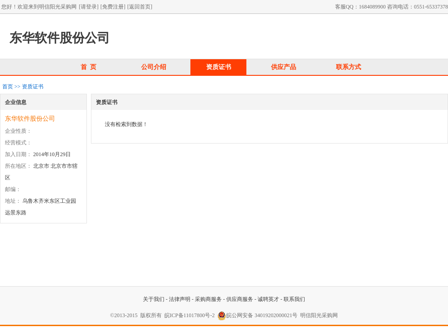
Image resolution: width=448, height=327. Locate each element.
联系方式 (348, 66)
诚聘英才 (268, 299)
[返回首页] (139, 7)
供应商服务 (239, 299)
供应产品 (283, 66)
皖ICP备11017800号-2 (189, 315)
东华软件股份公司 (30, 118)
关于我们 (153, 299)
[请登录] (89, 7)
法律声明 (179, 299)
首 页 (89, 66)
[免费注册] (112, 7)
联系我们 (294, 299)
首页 (7, 86)
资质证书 (218, 66)
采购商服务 (208, 299)
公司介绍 (153, 66)
